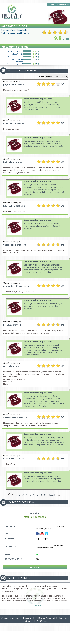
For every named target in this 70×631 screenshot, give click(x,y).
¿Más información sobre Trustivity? (16, 618)
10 (48, 494)
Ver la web (35, 567)
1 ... (15, 494)
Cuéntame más (35, 605)
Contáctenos (42, 621)
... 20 (52, 494)
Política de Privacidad (45, 618)
